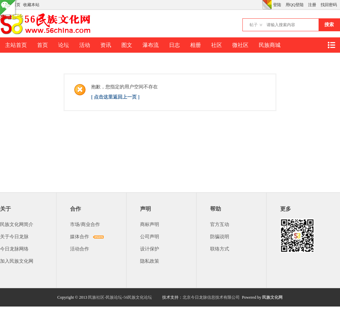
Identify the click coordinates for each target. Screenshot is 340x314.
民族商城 (269, 45)
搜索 (329, 24)
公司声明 (149, 236)
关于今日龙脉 (14, 236)
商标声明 (149, 224)
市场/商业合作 (85, 224)
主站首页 (16, 45)
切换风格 (267, 5)
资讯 (105, 45)
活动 (84, 45)
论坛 (63, 45)
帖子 (254, 24)
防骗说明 (219, 236)
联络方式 (219, 248)
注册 (312, 4)
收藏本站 (31, 4)
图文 (126, 45)
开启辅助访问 (260, 5)
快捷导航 (331, 45)
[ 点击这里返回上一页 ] (115, 97)
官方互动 (219, 224)
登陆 (277, 4)
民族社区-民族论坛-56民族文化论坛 (120, 297)
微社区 (240, 45)
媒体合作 (79, 236)
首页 (42, 45)
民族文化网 (272, 297)
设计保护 (149, 248)
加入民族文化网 (16, 261)
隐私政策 (149, 261)
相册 (195, 45)
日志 (174, 45)
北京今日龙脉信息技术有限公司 (211, 297)
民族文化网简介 (16, 224)
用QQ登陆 (295, 4)
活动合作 (79, 248)
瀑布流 (150, 45)
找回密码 (329, 4)
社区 (216, 45)
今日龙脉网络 (14, 248)
